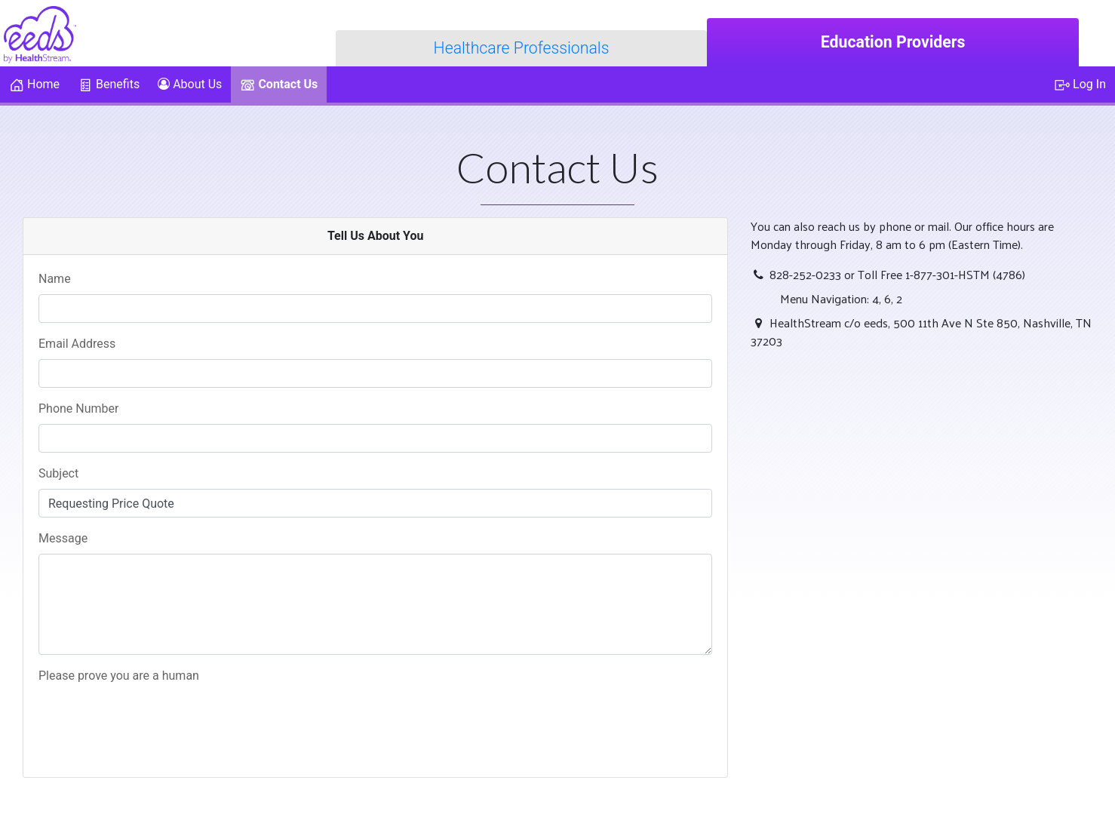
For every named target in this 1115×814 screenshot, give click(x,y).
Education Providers (893, 41)
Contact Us (279, 85)
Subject (62, 473)
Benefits (109, 85)
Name (58, 279)
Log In (1080, 85)
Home (34, 85)
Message (63, 538)
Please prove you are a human (118, 675)
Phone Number (82, 408)
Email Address (76, 343)
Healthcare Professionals (522, 47)
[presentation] (153, 720)
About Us (190, 84)
